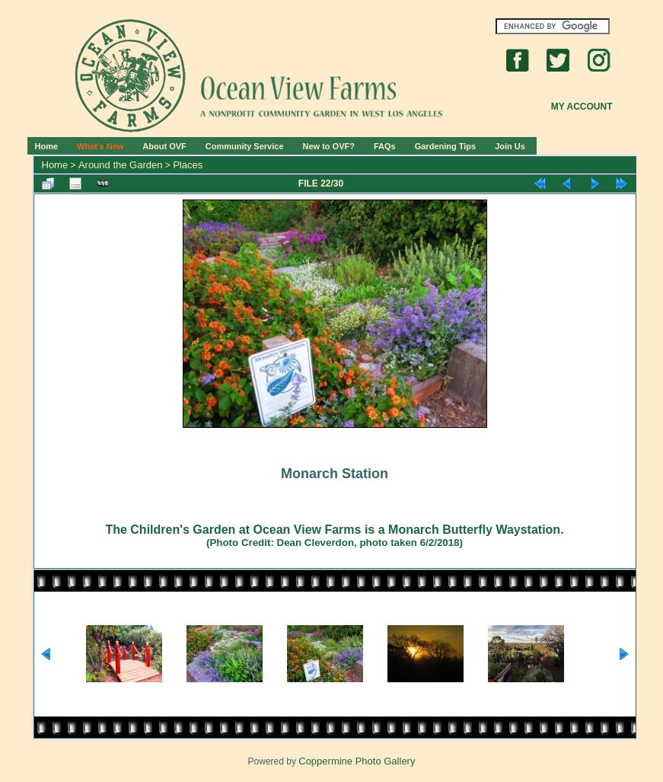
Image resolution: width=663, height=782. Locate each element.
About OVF (164, 146)
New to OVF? (329, 146)
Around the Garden (120, 165)
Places (187, 165)
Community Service (245, 146)
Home (47, 146)
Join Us (510, 146)
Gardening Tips (445, 146)
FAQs (385, 146)
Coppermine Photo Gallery (356, 761)
